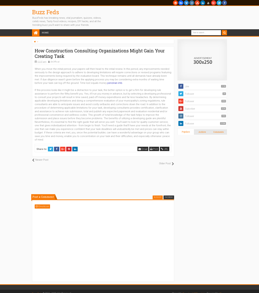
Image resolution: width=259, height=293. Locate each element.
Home (45, 32)
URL (165, 149)
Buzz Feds (45, 12)
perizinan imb (114, 82)
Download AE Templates (193, 289)
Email (143, 149)
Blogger (223, 289)
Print (154, 149)
